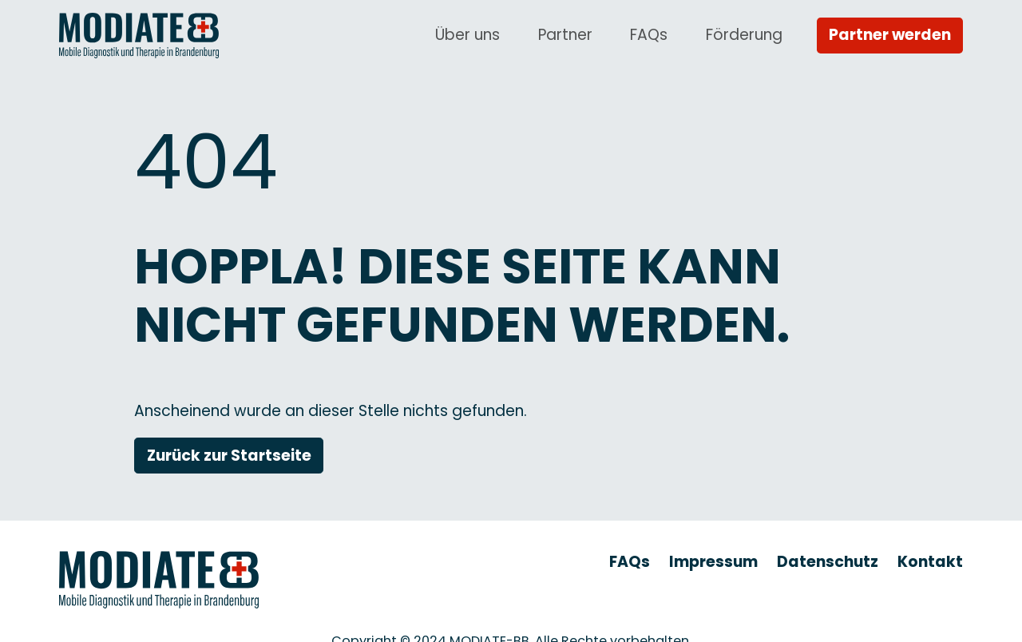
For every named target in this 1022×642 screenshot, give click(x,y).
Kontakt (930, 562)
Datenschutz (827, 562)
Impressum (713, 562)
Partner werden (890, 35)
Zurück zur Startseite (229, 455)
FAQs (648, 35)
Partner (565, 35)
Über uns (467, 35)
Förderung (744, 35)
